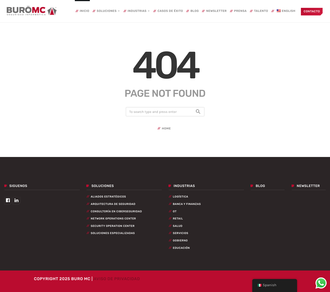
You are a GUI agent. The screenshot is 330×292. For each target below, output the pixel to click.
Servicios (180, 233)
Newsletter (216, 11)
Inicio (84, 11)
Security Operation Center (113, 226)
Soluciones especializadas (113, 233)
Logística (180, 196)
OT (175, 211)
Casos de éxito (170, 11)
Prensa (240, 11)
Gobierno (180, 240)
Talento (261, 11)
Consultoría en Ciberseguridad (116, 211)
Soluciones (107, 11)
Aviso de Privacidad (117, 278)
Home (166, 128)
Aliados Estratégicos (108, 196)
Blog (194, 11)
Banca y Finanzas (187, 204)
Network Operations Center (113, 218)
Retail (178, 218)
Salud (178, 226)
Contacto (312, 11)
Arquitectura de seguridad (113, 204)
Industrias (137, 11)
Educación (181, 247)
